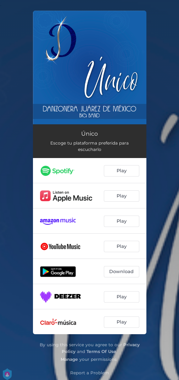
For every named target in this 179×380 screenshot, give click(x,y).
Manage (69, 359)
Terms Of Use (101, 351)
